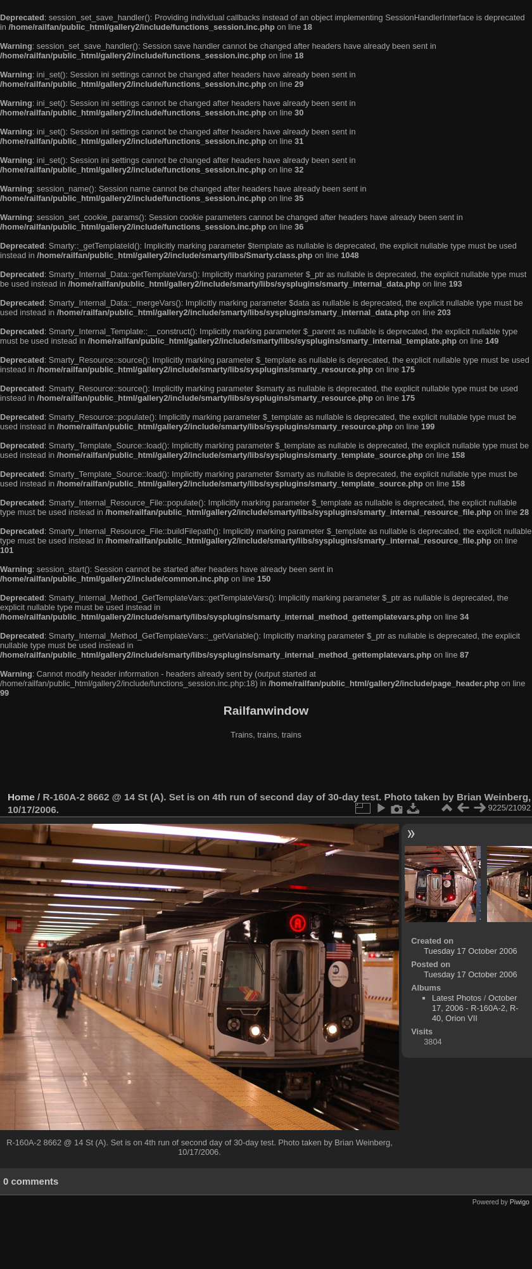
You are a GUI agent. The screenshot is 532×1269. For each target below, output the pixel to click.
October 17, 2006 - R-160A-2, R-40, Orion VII (475, 1008)
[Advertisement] (266, 767)
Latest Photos (456, 998)
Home (21, 796)
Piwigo (519, 1202)
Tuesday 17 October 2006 (470, 951)
